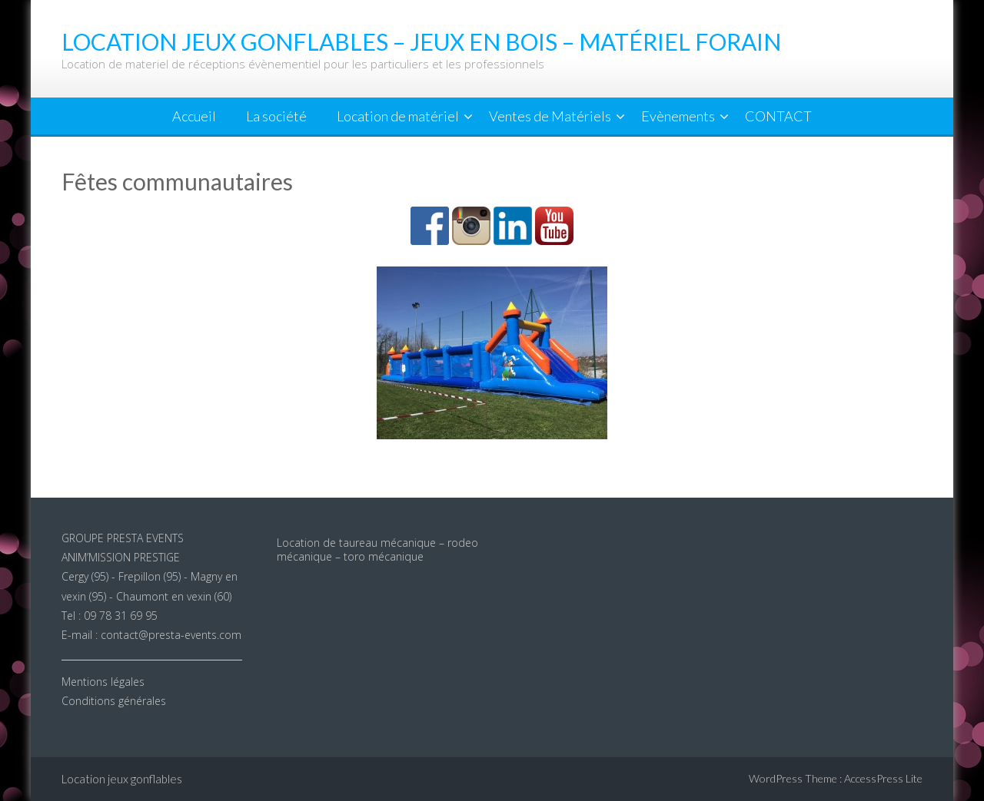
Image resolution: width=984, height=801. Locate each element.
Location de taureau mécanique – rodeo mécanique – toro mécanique (377, 549)
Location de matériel (398, 116)
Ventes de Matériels (550, 116)
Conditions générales (114, 700)
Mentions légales (103, 681)
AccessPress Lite (883, 778)
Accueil (194, 116)
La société (276, 116)
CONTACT (778, 116)
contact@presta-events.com (171, 634)
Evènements (678, 116)
